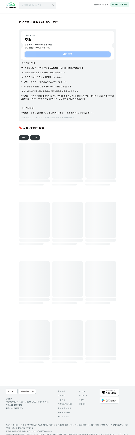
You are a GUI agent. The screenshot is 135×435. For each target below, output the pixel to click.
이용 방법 (61, 395)
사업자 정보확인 (117, 425)
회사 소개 (61, 391)
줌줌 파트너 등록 (101, 4)
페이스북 (82, 391)
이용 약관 (61, 400)
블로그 (82, 400)
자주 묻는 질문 (63, 417)
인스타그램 (83, 395)
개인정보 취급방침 (65, 404)
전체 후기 (82, 404)
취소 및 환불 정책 (64, 408)
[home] (11, 6)
